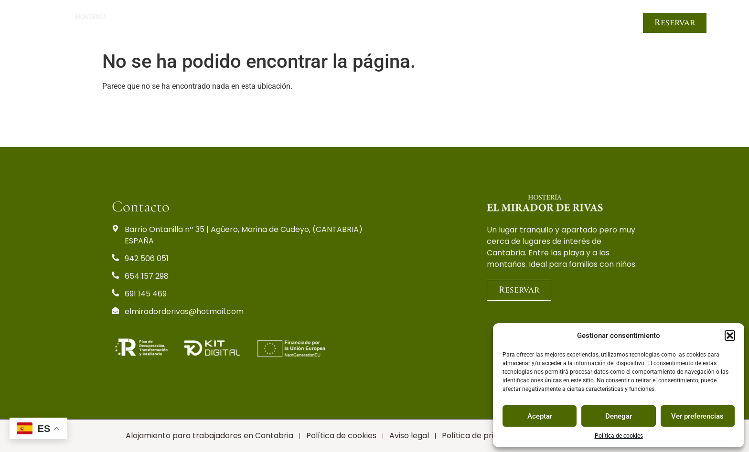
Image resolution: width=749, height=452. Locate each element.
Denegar (618, 416)
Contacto (605, 23)
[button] (730, 335)
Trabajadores (544, 23)
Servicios (441, 23)
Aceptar (539, 416)
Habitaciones (308, 23)
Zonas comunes (378, 23)
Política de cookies (619, 435)
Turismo (488, 23)
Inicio (256, 23)
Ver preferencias (697, 416)
